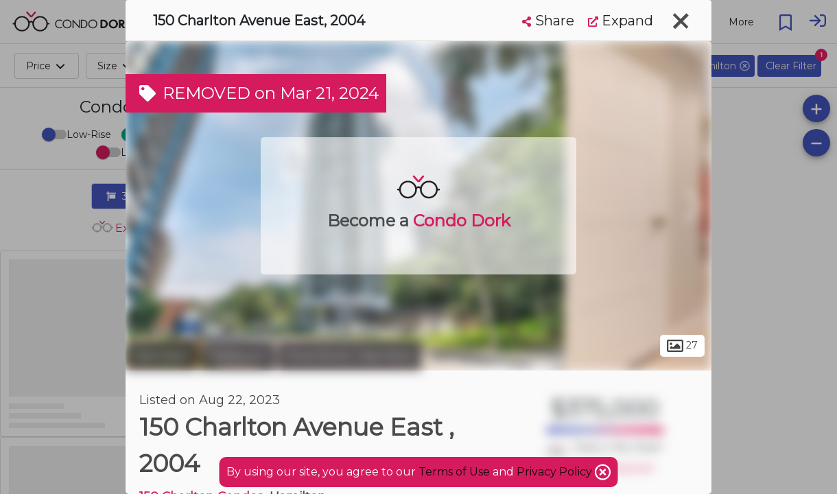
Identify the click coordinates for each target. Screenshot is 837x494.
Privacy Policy (556, 471)
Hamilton (161, 355)
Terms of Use (454, 471)
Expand (620, 20)
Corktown (237, 355)
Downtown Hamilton (349, 355)
